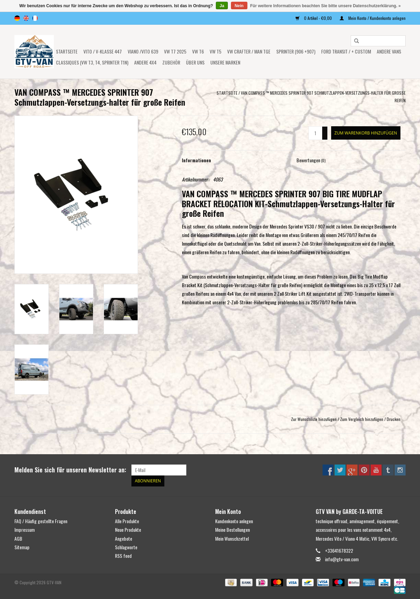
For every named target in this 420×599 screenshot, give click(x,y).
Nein (239, 5)
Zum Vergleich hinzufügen (362, 419)
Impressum (24, 529)
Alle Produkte (127, 521)
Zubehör (171, 62)
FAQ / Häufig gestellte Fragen (40, 521)
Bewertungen (311, 160)
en (26, 18)
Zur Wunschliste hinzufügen (314, 419)
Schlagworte (126, 546)
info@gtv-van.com (342, 559)
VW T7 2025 (175, 51)
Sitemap (22, 546)
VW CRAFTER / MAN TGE (248, 51)
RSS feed (123, 555)
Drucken (393, 419)
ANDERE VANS (389, 51)
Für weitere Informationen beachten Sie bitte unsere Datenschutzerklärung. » (325, 5)
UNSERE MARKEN (225, 62)
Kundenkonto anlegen (234, 521)
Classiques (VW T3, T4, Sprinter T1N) (92, 62)
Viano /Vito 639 (143, 51)
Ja (222, 5)
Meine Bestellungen (232, 529)
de (17, 18)
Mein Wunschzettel (232, 538)
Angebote (123, 538)
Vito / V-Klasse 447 (102, 51)
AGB (18, 538)
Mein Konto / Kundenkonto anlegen (373, 18)
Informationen (196, 160)
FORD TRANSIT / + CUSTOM (346, 51)
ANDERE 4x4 (145, 62)
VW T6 (198, 51)
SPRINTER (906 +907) (295, 51)
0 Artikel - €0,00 (314, 18)
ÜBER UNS (195, 62)
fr (35, 18)
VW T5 (215, 51)
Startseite (67, 51)
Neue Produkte (128, 529)
